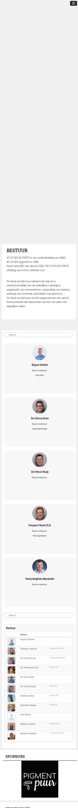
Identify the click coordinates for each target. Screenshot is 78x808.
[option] (40, 779)
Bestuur (17, 250)
